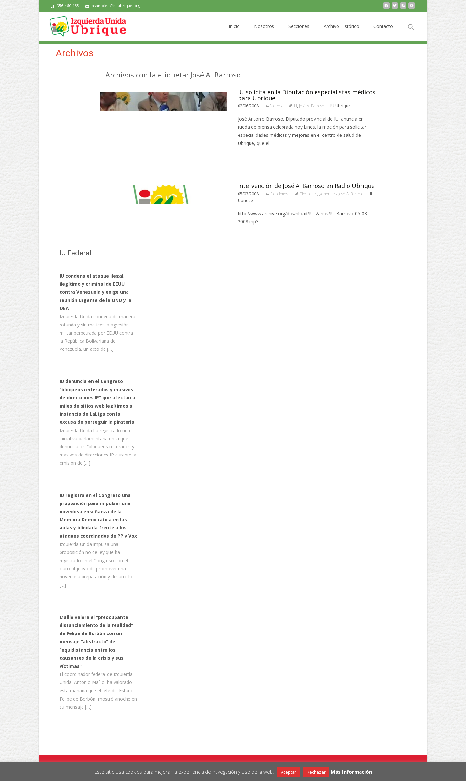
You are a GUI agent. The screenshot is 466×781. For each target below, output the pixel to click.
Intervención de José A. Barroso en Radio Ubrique (306, 186)
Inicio (234, 32)
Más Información (351, 771)
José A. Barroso (311, 106)
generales (328, 193)
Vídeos (276, 106)
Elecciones (279, 193)
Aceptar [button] (288, 772)
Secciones (298, 32)
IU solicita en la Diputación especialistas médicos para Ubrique (306, 95)
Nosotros (264, 32)
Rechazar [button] (316, 772)
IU (295, 106)
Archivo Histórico (341, 32)
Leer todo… (251, 155)
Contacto (383, 32)
